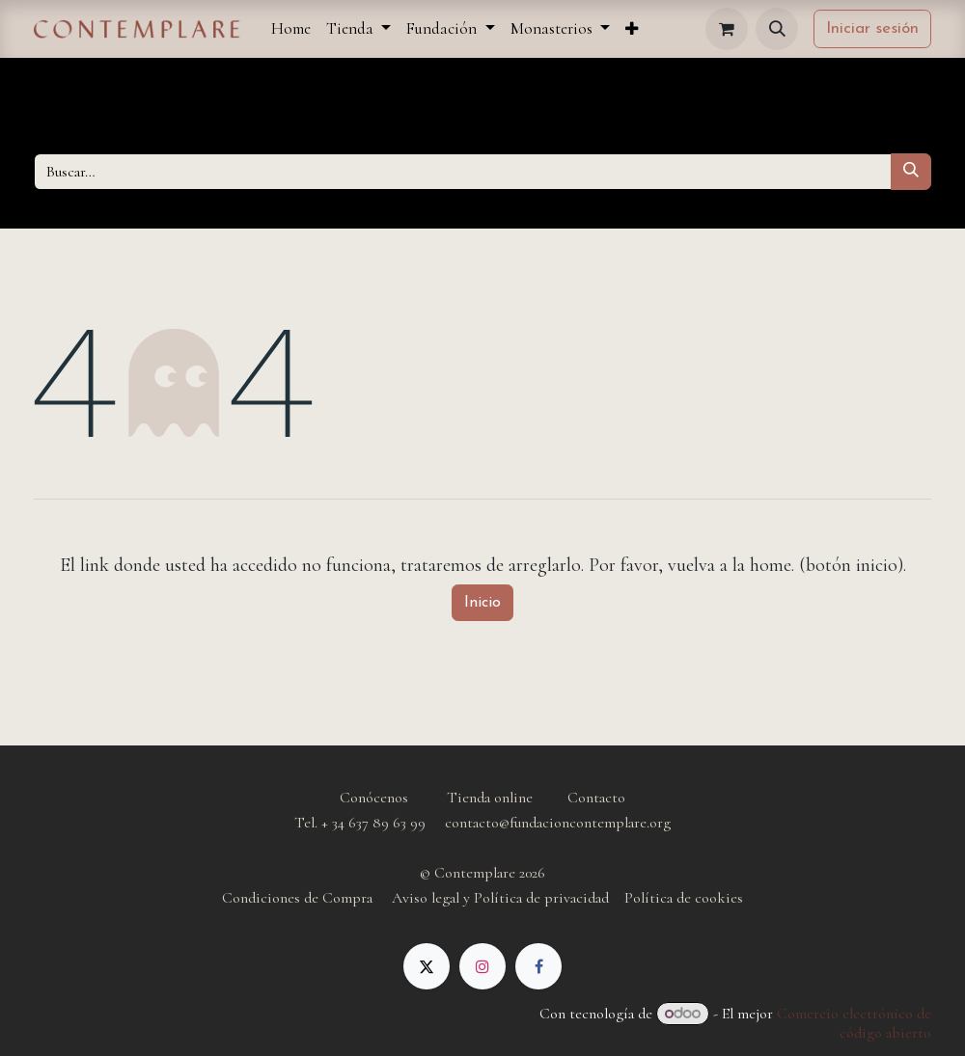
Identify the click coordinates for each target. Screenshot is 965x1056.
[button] (777, 29)
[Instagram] (482, 966)
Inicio (482, 602)
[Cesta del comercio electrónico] (726, 29)
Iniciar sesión (872, 28)
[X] (426, 966)
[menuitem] (290, 28)
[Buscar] (911, 171)
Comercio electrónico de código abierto (854, 1023)
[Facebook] (538, 966)
